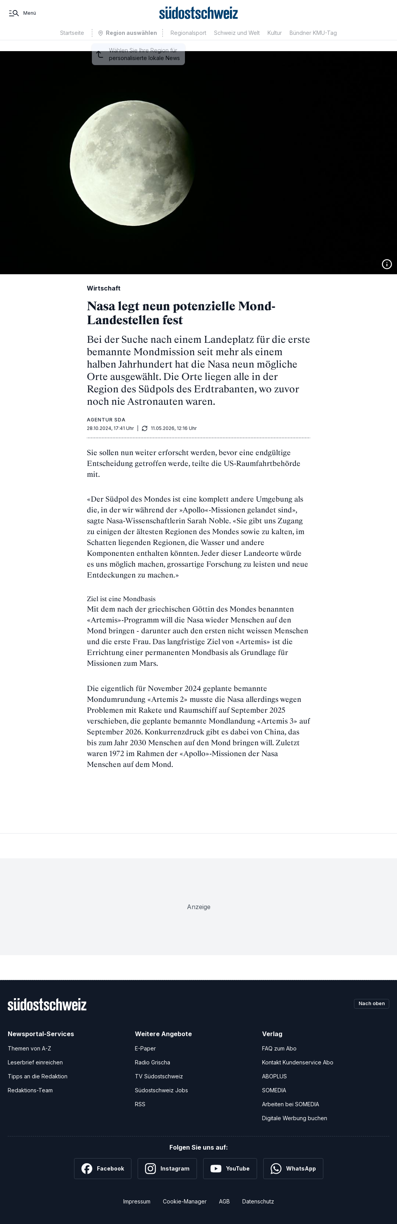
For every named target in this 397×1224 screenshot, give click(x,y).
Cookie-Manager (185, 1201)
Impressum (136, 1201)
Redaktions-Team (30, 1090)
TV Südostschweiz (159, 1076)
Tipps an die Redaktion (37, 1076)
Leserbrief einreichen (35, 1062)
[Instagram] (167, 1168)
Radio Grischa (152, 1062)
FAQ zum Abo (279, 1048)
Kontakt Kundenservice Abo (297, 1062)
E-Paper (145, 1048)
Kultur (275, 43)
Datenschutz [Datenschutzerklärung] (258, 1201)
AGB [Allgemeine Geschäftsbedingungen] (224, 1201)
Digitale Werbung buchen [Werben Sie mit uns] (294, 1118)
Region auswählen (131, 44)
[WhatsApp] (293, 1168)
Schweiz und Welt (237, 43)
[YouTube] (230, 1168)
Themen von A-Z (29, 1048)
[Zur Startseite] (198, 18)
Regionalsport (188, 43)
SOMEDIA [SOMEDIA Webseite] (274, 1090)
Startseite (72, 43)
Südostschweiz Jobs (161, 1090)
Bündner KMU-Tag (313, 43)
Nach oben (369, 1004)
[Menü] (22, 18)
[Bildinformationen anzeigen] (386, 264)
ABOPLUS (274, 1076)
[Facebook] (102, 1168)
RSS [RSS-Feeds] (140, 1104)
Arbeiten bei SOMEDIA (290, 1104)
